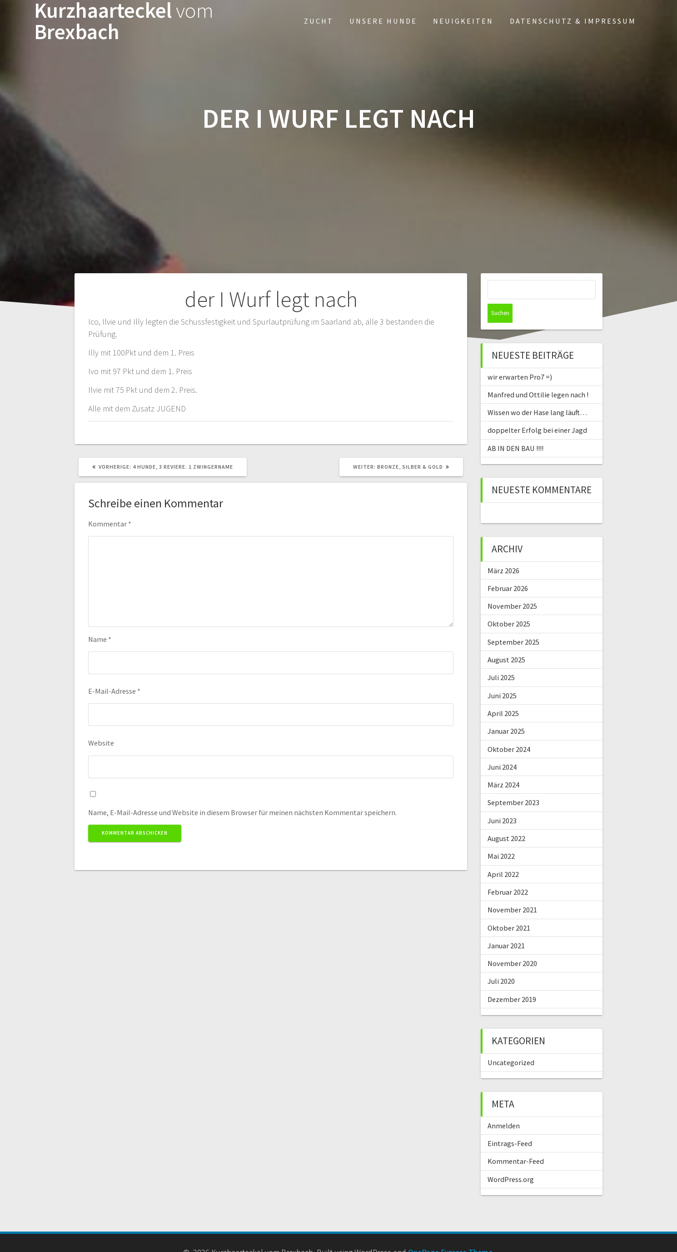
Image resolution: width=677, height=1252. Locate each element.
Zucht (319, 20)
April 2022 (503, 855)
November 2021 (512, 890)
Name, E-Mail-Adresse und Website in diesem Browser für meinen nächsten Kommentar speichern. (242, 812)
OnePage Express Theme (450, 1233)
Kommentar (109, 523)
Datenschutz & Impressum (573, 20)
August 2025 (506, 640)
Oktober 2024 (509, 730)
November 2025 (512, 586)
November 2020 (512, 944)
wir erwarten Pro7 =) (520, 357)
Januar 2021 (506, 926)
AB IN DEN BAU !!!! (515, 429)
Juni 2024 (502, 747)
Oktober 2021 (509, 908)
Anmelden (504, 1106)
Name (99, 639)
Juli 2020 (501, 962)
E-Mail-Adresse (114, 691)
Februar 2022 (508, 872)
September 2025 (513, 622)
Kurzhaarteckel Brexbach (124, 21)
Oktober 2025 (509, 604)
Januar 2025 (506, 711)
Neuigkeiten (463, 20)
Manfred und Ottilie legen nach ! (538, 375)
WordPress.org (511, 1160)
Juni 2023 (502, 801)
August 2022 (506, 819)
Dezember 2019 (512, 980)
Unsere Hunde (383, 20)
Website (101, 742)
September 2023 (513, 783)
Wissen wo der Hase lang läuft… (537, 393)
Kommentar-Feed (516, 1142)
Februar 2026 (508, 569)
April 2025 (503, 694)
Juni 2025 (502, 676)
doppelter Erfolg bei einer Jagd (537, 411)
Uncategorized (511, 1043)
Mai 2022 (501, 836)
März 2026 (503, 551)
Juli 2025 (501, 658)
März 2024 (503, 765)
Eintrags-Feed (510, 1124)
